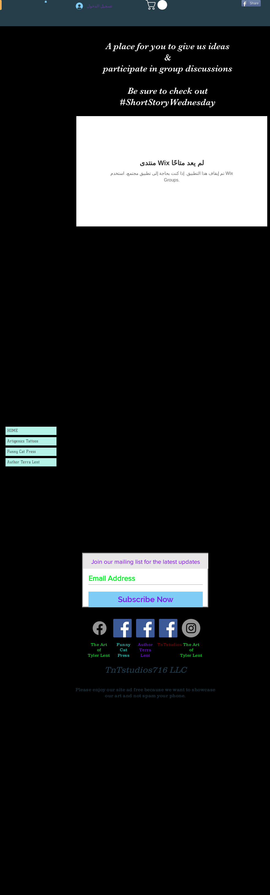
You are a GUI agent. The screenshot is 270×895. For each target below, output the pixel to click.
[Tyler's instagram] (191, 628)
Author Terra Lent (23, 462)
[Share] (251, 3)
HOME (12, 430)
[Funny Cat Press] (122, 628)
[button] (157, 5)
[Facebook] (99, 628)
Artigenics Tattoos (22, 441)
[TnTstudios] (168, 628)
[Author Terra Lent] (145, 628)
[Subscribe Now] (145, 599)
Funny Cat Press (21, 451)
